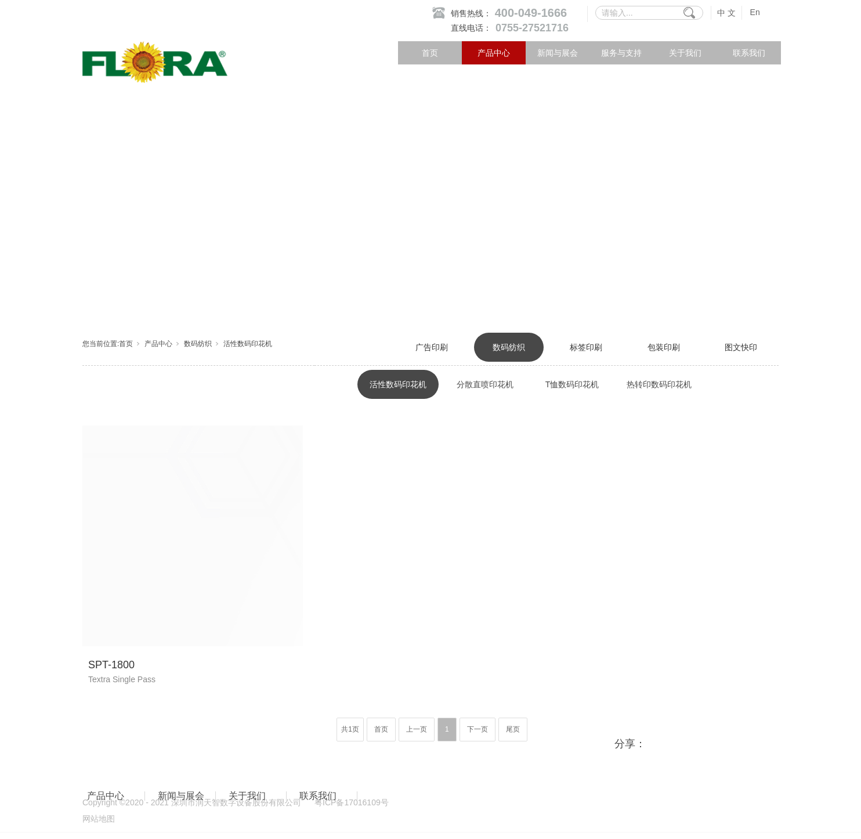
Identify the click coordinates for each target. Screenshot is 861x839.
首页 (430, 52)
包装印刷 (663, 347)
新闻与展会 (557, 52)
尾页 (513, 729)
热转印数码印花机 (659, 384)
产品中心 (493, 52)
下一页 (477, 729)
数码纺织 (198, 344)
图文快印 (741, 347)
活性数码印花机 (247, 344)
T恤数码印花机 (572, 384)
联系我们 (749, 52)
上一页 (416, 729)
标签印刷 (586, 347)
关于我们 (685, 52)
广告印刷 (431, 347)
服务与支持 (621, 52)
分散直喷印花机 (485, 384)
